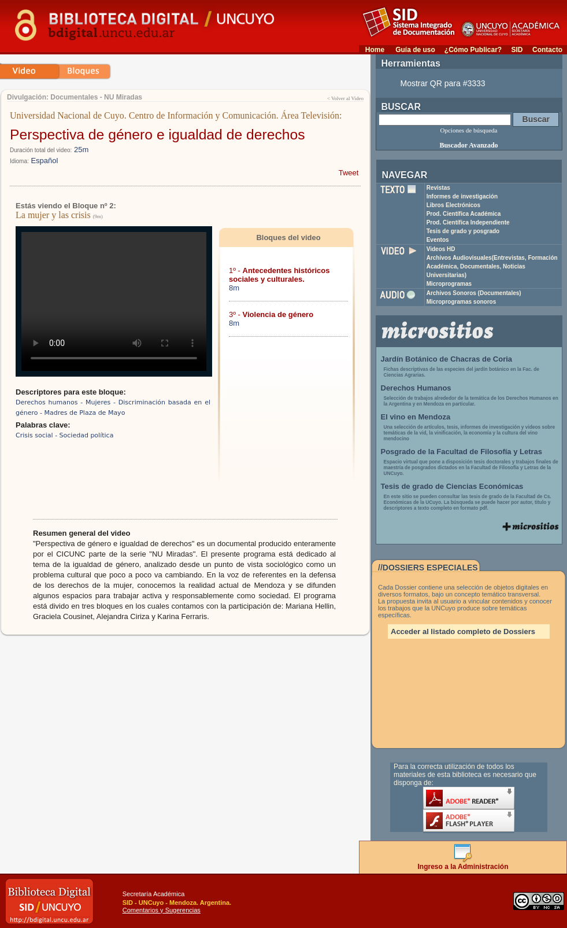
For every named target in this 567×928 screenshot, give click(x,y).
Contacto (547, 50)
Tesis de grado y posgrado (463, 231)
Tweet (349, 172)
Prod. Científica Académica (464, 214)
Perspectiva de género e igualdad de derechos (157, 134)
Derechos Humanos (416, 388)
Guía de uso (415, 50)
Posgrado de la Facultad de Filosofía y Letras (462, 451)
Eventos (438, 240)
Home (374, 50)
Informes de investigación (462, 196)
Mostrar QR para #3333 (443, 83)
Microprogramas (449, 284)
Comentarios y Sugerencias (162, 910)
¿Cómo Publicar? (473, 50)
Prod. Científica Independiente (468, 222)
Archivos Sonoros (474, 293)
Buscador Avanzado (468, 145)
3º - (271, 314)
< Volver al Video (345, 98)
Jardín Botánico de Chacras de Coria (447, 359)
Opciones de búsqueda (469, 130)
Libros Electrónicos (453, 205)
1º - (279, 274)
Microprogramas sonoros (461, 302)
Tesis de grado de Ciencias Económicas (452, 486)
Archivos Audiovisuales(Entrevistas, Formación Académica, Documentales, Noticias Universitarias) (492, 266)
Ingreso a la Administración (463, 863)
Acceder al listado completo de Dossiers (463, 631)
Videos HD (441, 249)
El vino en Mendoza (416, 417)
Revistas (438, 188)
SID (516, 50)
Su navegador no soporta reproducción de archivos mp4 (113, 301)
